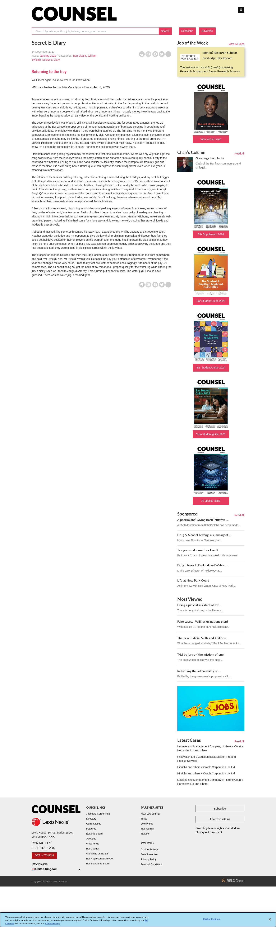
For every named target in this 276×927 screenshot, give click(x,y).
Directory (91, 818)
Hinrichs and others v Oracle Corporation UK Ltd (206, 767)
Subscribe (187, 30)
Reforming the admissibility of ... (199, 671)
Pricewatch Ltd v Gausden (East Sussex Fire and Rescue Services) (206, 758)
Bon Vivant (79, 55)
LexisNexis (147, 823)
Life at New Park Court (193, 580)
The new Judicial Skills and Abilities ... (203, 638)
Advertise (207, 30)
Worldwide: (56, 866)
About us (91, 838)
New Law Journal (150, 813)
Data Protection (149, 854)
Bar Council (92, 848)
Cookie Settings (149, 849)
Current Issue (93, 823)
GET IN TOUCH (44, 855)
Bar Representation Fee (99, 858)
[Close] (270, 921)
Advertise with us (220, 819)
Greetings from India (210, 158)
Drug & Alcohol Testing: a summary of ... (204, 535)
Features (91, 828)
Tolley (144, 818)
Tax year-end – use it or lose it (197, 550)
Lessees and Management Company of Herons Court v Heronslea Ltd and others (210, 748)
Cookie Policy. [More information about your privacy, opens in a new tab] (52, 925)
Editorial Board (94, 833)
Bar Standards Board (97, 863)
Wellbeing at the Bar (97, 853)
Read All (239, 153)
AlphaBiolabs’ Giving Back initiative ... (203, 519)
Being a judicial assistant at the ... (199, 605)
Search (165, 31)
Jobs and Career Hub (98, 813)
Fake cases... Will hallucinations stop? (202, 621)
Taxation (145, 833)
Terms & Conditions (152, 864)
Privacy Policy (148, 859)
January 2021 (48, 55)
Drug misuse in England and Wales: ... (202, 565)
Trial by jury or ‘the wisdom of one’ (200, 654)
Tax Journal (147, 828)
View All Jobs (236, 43)
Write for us (92, 843)
